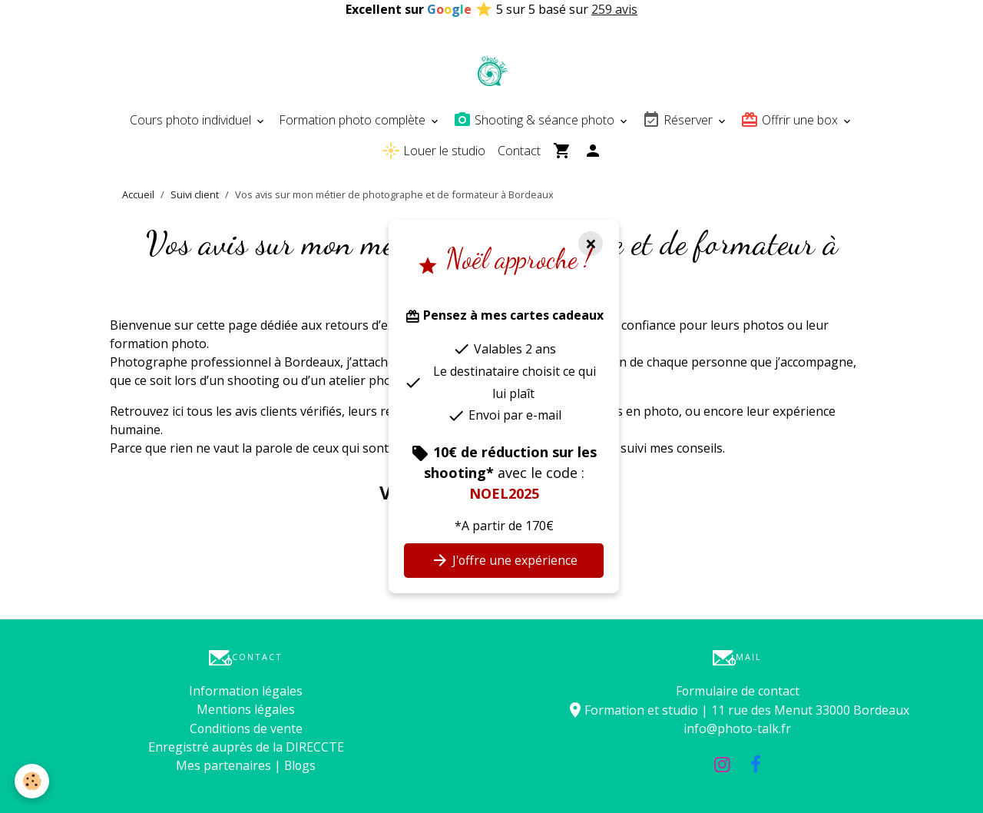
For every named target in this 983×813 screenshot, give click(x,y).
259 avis (614, 9)
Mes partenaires (222, 764)
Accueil (138, 194)
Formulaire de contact (737, 690)
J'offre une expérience (504, 560)
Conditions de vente (246, 727)
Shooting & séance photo (535, 120)
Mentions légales (246, 709)
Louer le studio (433, 150)
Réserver (679, 120)
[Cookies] (32, 781)
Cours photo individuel (192, 119)
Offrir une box (790, 120)
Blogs (299, 764)
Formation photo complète (354, 119)
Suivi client (194, 194)
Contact (519, 150)
